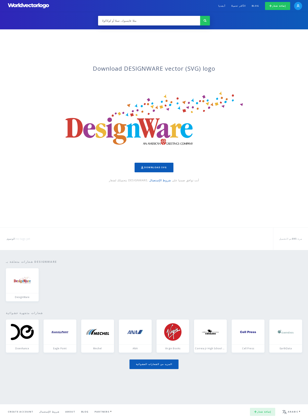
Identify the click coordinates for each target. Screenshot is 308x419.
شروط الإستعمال (160, 180)
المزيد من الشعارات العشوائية (154, 364)
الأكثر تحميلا (238, 5)
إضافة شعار (277, 5)
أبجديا (221, 5)
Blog (255, 5)
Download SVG (154, 167)
